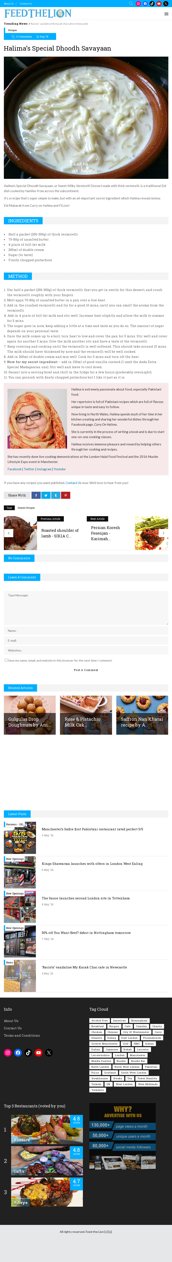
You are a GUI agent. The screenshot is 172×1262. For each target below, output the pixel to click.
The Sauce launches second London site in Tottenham (86, 919)
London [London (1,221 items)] (120, 1075)
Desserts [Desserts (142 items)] (96, 1058)
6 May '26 (47, 994)
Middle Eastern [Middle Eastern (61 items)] (101, 1081)
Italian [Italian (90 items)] (95, 1070)
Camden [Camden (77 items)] (141, 1046)
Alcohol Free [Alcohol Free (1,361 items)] (99, 1041)
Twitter (29, 490)
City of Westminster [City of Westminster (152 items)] (136, 1052)
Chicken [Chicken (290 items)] (96, 1052)
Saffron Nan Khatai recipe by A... (142, 742)
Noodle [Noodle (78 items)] (121, 1081)
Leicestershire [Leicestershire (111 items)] (100, 1075)
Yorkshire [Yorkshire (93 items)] (97, 1110)
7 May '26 (48, 959)
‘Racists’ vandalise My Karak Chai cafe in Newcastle (59, 23)
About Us (9, 3)
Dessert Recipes (26, 528)
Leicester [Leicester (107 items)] (143, 1070)
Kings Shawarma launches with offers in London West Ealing (92, 884)
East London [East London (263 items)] (129, 1058)
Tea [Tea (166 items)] (129, 1099)
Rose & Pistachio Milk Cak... (82, 742)
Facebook (14, 490)
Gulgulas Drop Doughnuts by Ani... (29, 742)
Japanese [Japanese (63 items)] (112, 1070)
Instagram (44, 490)
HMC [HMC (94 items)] (137, 1064)
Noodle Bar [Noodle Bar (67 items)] (138, 1081)
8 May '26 (47, 890)
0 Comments (24, 57)
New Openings (15, 879)
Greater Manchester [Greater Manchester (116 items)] (104, 1064)
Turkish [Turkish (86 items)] (96, 1104)
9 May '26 (47, 856)
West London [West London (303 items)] (124, 1104)
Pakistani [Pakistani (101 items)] (151, 1087)
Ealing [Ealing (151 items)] (112, 1058)
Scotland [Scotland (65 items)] (110, 1093)
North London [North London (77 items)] (100, 1087)
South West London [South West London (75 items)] (134, 1093)
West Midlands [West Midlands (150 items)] (148, 1104)
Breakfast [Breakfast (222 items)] (97, 1046)
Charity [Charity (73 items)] (157, 1046)
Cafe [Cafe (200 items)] (128, 1046)
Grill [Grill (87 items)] (126, 1064)
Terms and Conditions (22, 1056)
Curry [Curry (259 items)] (158, 1052)
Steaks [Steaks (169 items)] (117, 1099)
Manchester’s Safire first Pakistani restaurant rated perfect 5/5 (92, 849)
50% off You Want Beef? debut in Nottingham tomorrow (86, 953)
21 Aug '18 (42, 57)
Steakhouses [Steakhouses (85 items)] (99, 1099)
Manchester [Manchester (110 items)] (137, 1075)
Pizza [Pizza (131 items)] (95, 1093)
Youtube (60, 490)
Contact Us (26, 3)
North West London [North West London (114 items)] (127, 1087)
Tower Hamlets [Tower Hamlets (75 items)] (147, 1099)
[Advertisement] (86, 37)
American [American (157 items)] (119, 1041)
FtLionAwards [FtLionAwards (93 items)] (152, 1058)
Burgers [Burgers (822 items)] (114, 1046)
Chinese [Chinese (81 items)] (113, 1052)
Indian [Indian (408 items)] (149, 1064)
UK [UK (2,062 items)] (109, 1104)
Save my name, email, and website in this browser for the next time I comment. (60, 681)
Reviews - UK (14, 845)
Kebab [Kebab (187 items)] (128, 1070)
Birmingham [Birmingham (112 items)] (139, 1041)
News (9, 983)
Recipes (12, 50)
